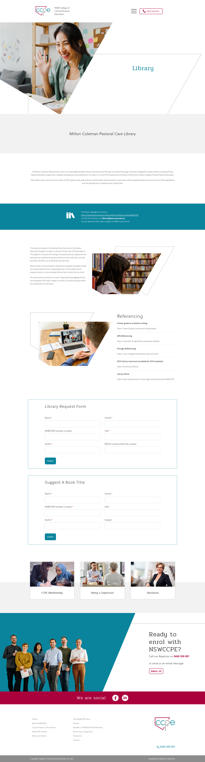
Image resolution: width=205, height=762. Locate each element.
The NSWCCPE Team (81, 719)
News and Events (39, 735)
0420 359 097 (151, 11)
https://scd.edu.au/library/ (128, 366)
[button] (134, 10)
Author (48, 443)
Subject (108, 519)
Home (34, 719)
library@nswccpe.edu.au (113, 218)
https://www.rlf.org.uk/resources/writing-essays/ (137, 328)
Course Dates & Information (44, 727)
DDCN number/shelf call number (120, 443)
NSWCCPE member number (58, 430)
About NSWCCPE (39, 723)
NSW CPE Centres (39, 731)
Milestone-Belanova (167, 758)
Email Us (156, 671)
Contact (76, 740)
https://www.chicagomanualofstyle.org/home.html (137, 353)
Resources (77, 735)
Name (48, 417)
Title (107, 430)
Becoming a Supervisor (83, 731)
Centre (108, 417)
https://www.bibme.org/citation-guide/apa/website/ (138, 341)
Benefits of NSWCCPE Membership (87, 727)
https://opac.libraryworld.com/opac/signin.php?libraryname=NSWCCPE (109, 215)
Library (76, 723)
